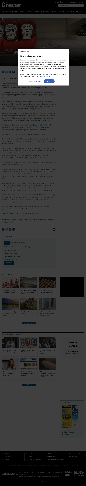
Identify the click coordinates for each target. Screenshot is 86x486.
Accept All (49, 81)
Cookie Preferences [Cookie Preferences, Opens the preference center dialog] (35, 81)
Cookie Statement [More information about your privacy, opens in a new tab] (44, 76)
